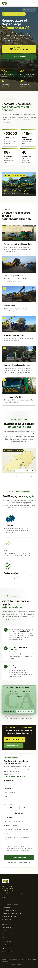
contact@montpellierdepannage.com (13, 893)
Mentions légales (7, 951)
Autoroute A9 (6, 907)
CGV (3, 948)
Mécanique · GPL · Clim (9, 916)
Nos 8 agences (6, 927)
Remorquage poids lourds (10, 904)
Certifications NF (7, 934)
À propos (4, 931)
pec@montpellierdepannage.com (15, 776)
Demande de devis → (13, 745)
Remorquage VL (7, 901)
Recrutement (6, 937)
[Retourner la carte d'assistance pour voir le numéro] (19, 699)
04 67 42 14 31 (14, 739)
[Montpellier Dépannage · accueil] (4, 3)
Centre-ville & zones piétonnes (11, 913)
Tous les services (7, 920)
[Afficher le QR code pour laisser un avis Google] (29, 10)
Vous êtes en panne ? (19, 57)
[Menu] (34, 3)
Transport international (9, 910)
